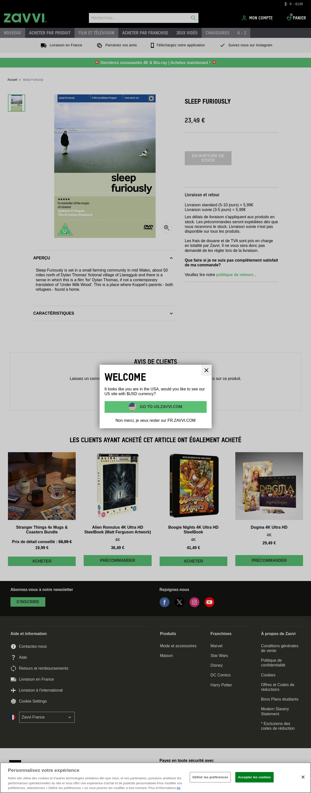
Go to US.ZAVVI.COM (160, 406)
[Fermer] (303, 777)
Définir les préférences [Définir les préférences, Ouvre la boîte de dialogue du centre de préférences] (210, 777)
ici (178, 788)
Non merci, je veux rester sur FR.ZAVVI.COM (156, 420)
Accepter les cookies (254, 777)
